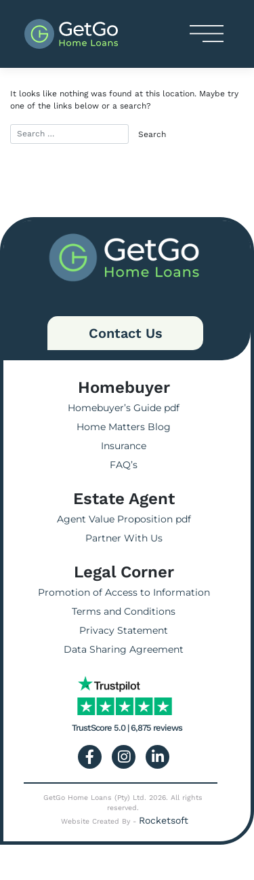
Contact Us (126, 333)
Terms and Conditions (123, 611)
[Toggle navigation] (207, 33)
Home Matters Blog (124, 427)
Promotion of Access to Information (124, 592)
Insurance (123, 446)
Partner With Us (124, 538)
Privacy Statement (123, 630)
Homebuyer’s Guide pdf (123, 408)
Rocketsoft (163, 820)
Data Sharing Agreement (124, 649)
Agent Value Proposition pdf (124, 519)
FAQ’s (123, 465)
